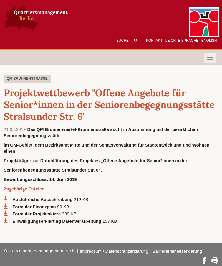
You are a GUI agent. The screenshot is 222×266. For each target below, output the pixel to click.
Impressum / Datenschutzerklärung (114, 251)
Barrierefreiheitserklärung (177, 251)
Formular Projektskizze (37, 213)
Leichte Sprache (181, 41)
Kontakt (154, 41)
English (209, 41)
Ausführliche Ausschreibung (43, 199)
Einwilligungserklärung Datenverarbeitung (57, 221)
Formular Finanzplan (34, 206)
